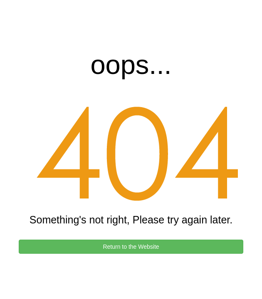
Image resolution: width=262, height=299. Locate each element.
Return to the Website (131, 246)
